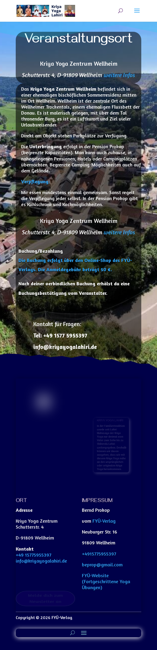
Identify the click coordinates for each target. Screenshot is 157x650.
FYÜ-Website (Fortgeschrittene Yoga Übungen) (106, 581)
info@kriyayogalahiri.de (41, 561)
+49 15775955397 (33, 555)
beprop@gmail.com (102, 564)
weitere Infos (119, 74)
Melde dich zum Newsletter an (45, 598)
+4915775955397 (99, 554)
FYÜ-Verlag (104, 521)
